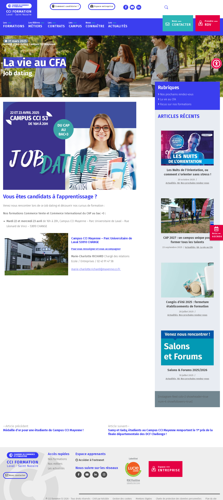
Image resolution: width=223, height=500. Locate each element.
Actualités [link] (171, 183)
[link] (216, 48)
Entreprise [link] (169, 469)
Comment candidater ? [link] (67, 6)
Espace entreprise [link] (103, 6)
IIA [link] (178, 183)
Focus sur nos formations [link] (176, 104)
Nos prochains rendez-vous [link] (176, 94)
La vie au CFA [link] (168, 99)
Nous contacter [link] (17, 475)
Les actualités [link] (56, 468)
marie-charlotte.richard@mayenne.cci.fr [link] (96, 269)
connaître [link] (95, 24)
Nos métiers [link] (55, 464)
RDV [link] (211, 23)
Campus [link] (75, 24)
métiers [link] (36, 24)
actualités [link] (117, 24)
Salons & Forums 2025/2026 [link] (187, 370)
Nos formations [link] (57, 459)
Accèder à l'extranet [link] (89, 460)
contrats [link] (56, 24)
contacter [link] (181, 23)
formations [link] (13, 24)
